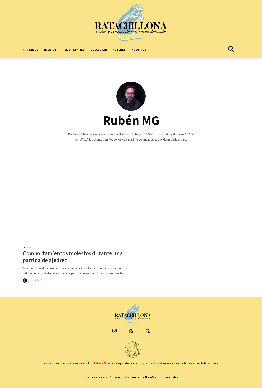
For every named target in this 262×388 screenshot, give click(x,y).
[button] (206, 49)
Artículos (27, 247)
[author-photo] (25, 280)
